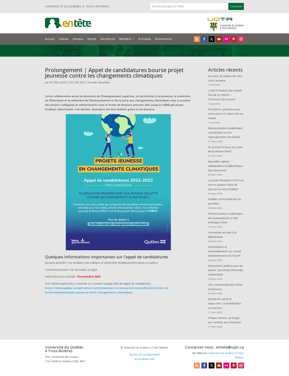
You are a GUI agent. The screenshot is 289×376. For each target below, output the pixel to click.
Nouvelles (104, 82)
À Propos (145, 39)
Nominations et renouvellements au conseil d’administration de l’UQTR (224, 251)
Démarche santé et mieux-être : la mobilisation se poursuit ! (224, 303)
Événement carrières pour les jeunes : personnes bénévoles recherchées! (225, 270)
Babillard (125, 39)
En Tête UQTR (58, 82)
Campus (77, 39)
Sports (91, 39)
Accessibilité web (144, 359)
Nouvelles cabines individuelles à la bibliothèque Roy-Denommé (225, 166)
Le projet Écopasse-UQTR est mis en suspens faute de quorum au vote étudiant (226, 185)
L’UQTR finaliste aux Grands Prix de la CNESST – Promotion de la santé (225, 95)
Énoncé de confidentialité (144, 354)
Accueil (50, 39)
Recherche (107, 39)
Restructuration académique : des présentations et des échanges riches (226, 218)
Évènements (163, 39)
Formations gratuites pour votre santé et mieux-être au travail (225, 114)
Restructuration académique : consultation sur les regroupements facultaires (226, 132)
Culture (63, 39)
